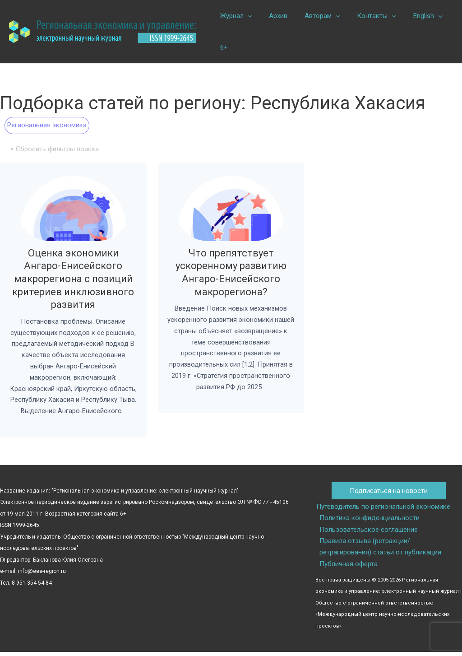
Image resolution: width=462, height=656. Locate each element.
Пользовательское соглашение (368, 533)
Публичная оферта (348, 567)
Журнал (234, 16)
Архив (273, 16)
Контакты (364, 16)
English (412, 16)
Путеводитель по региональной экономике (382, 510)
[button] (246, 16)
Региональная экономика (47, 125)
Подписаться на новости (389, 494)
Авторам (314, 16)
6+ (222, 47)
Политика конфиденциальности (369, 521)
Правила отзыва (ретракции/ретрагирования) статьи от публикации (380, 550)
